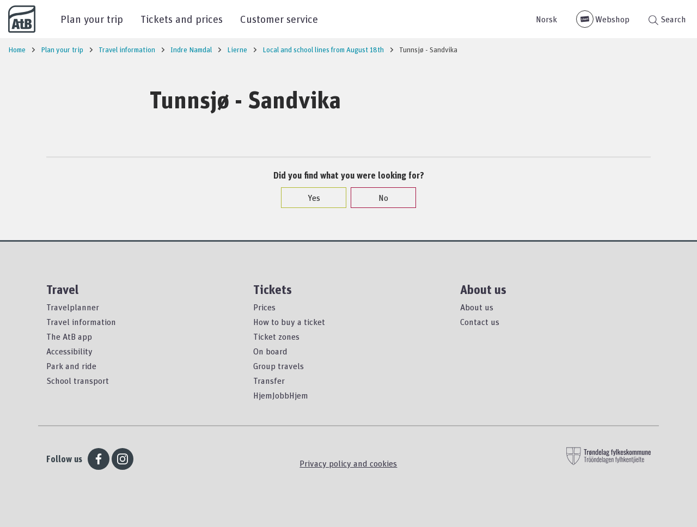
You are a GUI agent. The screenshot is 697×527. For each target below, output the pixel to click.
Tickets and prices (181, 19)
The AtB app (69, 336)
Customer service (279, 19)
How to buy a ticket (289, 321)
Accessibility (69, 351)
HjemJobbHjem (280, 395)
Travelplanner (72, 307)
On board (270, 351)
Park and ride (71, 365)
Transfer (269, 380)
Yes (308, 197)
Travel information (81, 321)
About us (476, 307)
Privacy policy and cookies (348, 463)
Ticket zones (276, 336)
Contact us (479, 321)
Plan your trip (91, 19)
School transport (77, 380)
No (378, 197)
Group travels (278, 365)
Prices (264, 307)
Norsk (546, 19)
